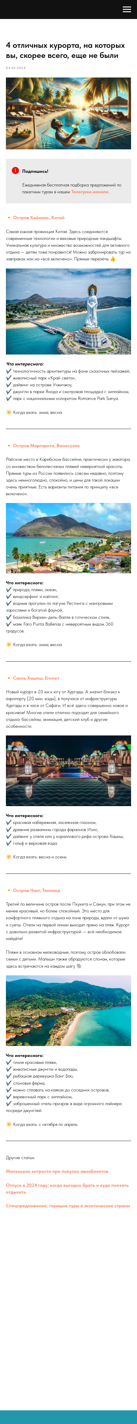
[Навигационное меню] (127, 9)
